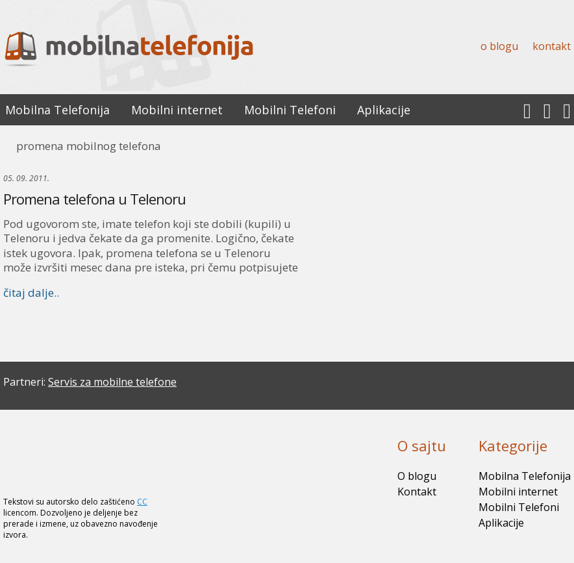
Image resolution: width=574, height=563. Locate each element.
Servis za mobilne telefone (112, 382)
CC (142, 501)
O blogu (499, 46)
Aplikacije (383, 110)
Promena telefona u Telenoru (94, 198)
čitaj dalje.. (31, 292)
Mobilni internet (177, 110)
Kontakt (551, 46)
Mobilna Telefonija (57, 110)
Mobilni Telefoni (290, 110)
